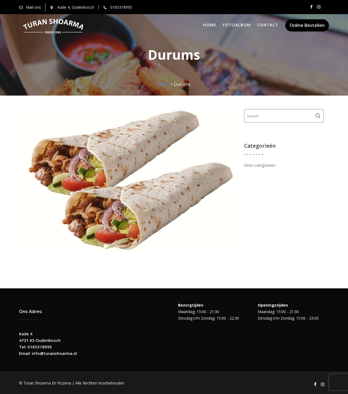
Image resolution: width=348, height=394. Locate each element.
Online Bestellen (307, 25)
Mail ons (33, 7)
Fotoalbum (237, 24)
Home (209, 24)
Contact (267, 24)
